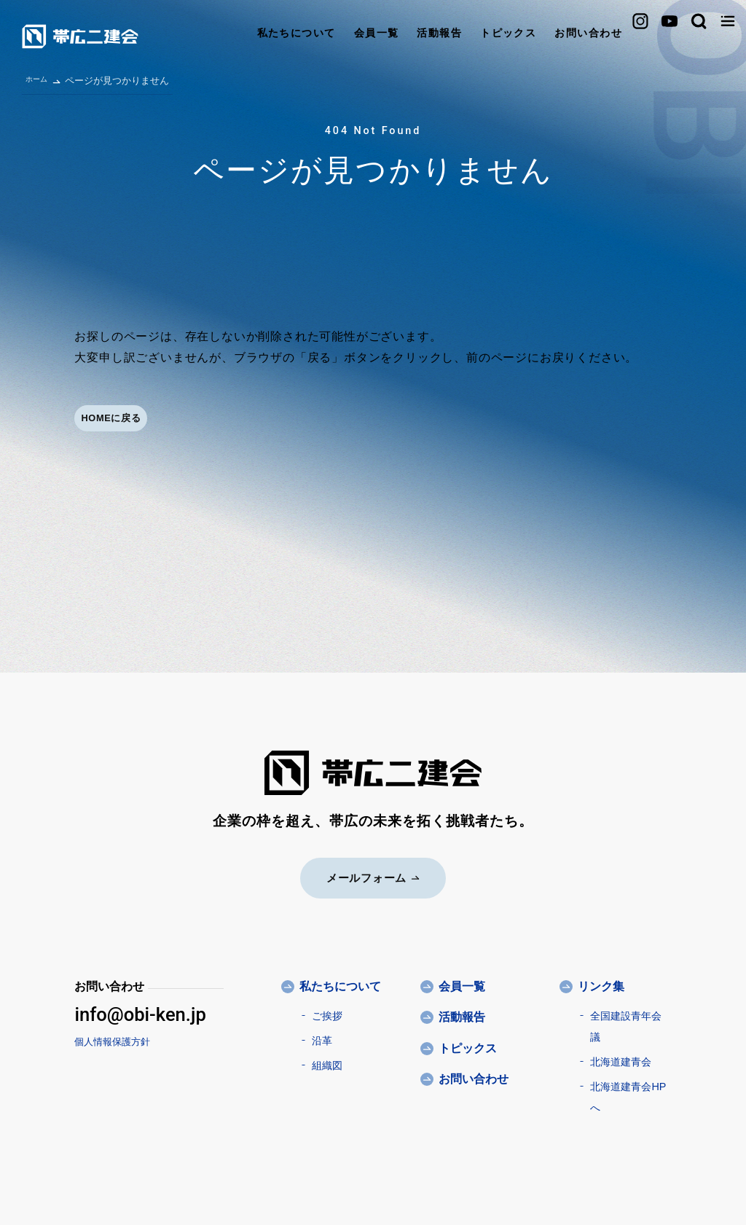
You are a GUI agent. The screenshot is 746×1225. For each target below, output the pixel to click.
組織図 (327, 1063)
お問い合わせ (512, 36)
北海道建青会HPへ (628, 1095)
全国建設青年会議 (625, 1024)
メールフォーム (373, 875)
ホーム (39, 78)
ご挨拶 (327, 1013)
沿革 (322, 1038)
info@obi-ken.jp (139, 1012)
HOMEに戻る (129, 419)
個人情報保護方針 (112, 1039)
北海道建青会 (620, 1059)
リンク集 (601, 984)
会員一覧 (278, 36)
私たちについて (190, 36)
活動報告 (348, 36)
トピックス (424, 36)
